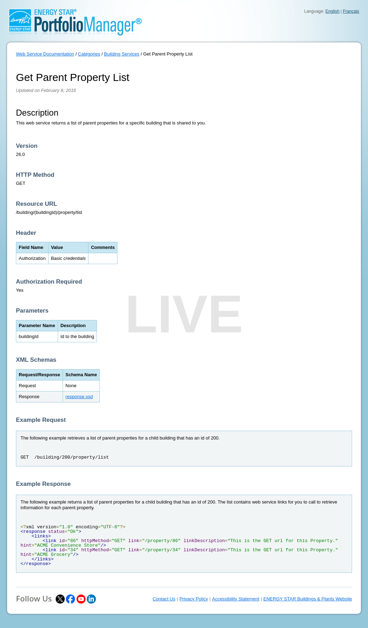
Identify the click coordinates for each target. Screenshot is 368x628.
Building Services (121, 54)
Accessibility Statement (235, 598)
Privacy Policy (193, 598)
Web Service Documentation (45, 54)
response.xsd (79, 396)
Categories (89, 54)
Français (351, 11)
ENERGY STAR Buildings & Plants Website (307, 598)
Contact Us (164, 598)
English (332, 11)
